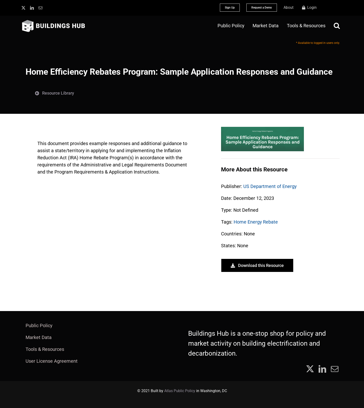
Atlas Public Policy (179, 391)
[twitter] (23, 8)
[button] (337, 26)
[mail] (40, 8)
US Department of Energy (270, 186)
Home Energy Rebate (256, 222)
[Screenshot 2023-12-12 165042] (262, 129)
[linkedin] (32, 8)
